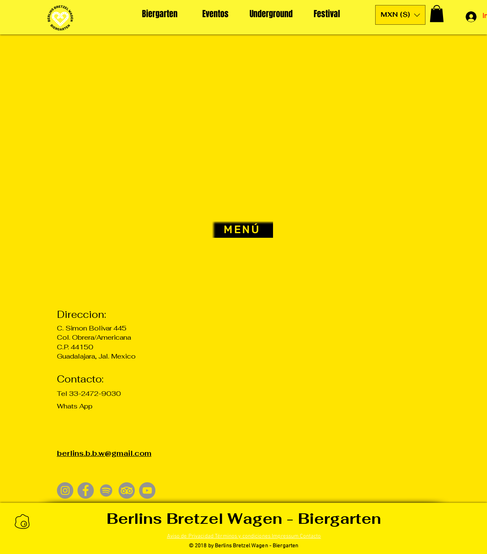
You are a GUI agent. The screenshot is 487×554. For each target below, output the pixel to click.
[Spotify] (106, 490)
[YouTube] (147, 490)
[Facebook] (85, 490)
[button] (400, 15)
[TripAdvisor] (127, 490)
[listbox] (400, 15)
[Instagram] (65, 490)
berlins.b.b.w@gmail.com (104, 453)
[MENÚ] (242, 229)
